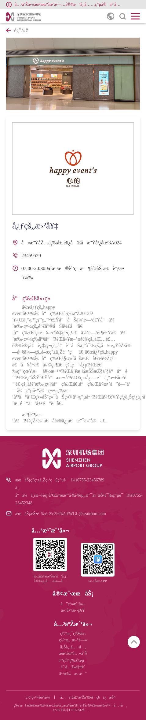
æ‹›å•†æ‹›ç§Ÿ (73, 610)
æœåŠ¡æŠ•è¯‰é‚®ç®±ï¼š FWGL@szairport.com (60, 513)
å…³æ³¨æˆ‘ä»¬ (50, 530)
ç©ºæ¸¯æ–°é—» (73, 640)
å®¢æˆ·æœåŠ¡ (73, 593)
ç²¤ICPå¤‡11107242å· (70, 710)
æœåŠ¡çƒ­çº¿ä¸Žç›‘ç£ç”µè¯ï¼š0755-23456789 (59, 480)
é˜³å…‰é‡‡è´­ (73, 667)
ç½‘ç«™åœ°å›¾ (38, 697)
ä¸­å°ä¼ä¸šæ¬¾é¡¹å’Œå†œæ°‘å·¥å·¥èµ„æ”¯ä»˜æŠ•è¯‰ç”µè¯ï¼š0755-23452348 (77, 495)
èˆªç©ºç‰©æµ (72, 660)
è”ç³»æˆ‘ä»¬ (73, 604)
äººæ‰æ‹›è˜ (73, 674)
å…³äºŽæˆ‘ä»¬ (73, 624)
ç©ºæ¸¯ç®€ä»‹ (73, 633)
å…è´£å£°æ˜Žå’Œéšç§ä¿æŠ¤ (87, 697)
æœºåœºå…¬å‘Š (73, 653)
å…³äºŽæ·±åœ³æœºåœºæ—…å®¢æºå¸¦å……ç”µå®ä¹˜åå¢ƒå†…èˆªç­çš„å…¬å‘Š (69, 4)
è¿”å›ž (17, 30)
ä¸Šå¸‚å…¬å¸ (73, 647)
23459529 (31, 255)
